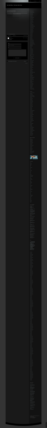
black (30, 165)
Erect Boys (31, 108)
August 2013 (31, 342)
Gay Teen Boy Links (32, 60)
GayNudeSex (31, 115)
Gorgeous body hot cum (32, 384)
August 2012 (31, 354)
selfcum (31, 186)
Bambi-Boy (31, 97)
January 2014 (31, 337)
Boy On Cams (31, 104)
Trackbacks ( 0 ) (14, 35)
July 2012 (31, 355)
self (30, 184)
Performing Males (31, 123)
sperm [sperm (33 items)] (33, 248)
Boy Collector (31, 102)
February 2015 (31, 324)
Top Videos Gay (31, 131)
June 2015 (31, 320)
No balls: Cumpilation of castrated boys (32, 220)
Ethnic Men (31, 109)
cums (19, 11)
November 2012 (31, 351)
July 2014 (31, 331)
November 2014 (31, 327)
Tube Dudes (31, 132)
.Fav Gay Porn (31, 16)
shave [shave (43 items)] (31, 248)
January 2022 (31, 262)
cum (16, 11)
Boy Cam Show (31, 101)
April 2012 (31, 358)
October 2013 (31, 340)
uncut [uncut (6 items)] (33, 249)
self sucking (31, 185)
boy (13, 11)
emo (30, 173)
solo (30, 187)
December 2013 (31, 338)
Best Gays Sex (31, 98)
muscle (30, 183)
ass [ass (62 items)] (30, 241)
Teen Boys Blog (31, 128)
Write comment (25, 35)
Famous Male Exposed (32, 110)
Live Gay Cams (31, 69)
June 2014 (31, 332)
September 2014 (31, 329)
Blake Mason (31, 141)
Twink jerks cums (31, 390)
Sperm (22, 11)
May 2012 (31, 357)
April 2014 (31, 334)
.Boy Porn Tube (31, 13)
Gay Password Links (32, 58)
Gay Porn (31, 59)
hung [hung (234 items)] (31, 246)
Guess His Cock (31, 118)
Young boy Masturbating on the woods (32, 231)
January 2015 (31, 325)
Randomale (31, 124)
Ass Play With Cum (32, 403)
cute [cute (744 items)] (31, 244)
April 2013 (31, 346)
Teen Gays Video (31, 129)
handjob (31, 178)
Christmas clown (33, 216)
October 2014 (31, 328)
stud (30, 190)
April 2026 (31, 253)
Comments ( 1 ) (9, 35)
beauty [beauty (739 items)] (33, 241)
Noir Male (31, 74)
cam (30, 168)
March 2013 (31, 347)
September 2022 (31, 260)
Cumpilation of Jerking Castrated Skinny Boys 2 (32, 226)
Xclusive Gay (31, 135)
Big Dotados (31, 99)
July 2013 (31, 343)
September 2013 (31, 341)
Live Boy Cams (31, 383)
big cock (31, 163)
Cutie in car (25, 61)
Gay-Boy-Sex (31, 63)
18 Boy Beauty (31, 94)
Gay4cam (31, 210)
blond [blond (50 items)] (31, 242)
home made (31, 179)
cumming (18, 11)
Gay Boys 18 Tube (32, 56)
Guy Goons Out (31, 389)
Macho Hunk (31, 121)
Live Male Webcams (32, 120)
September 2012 (31, 353)
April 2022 (31, 261)
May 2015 (31, 321)
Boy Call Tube (31, 100)
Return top (26, 63)
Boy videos (15, 11)
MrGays (31, 122)
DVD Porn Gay (31, 106)
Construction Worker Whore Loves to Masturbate (32, 400)
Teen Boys (31, 191)
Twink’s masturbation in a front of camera (12, 61)
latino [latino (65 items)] (33, 246)
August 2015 (31, 318)
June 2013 (31, 344)
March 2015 (31, 323)
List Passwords (31, 119)
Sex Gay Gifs (31, 126)
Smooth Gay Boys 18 (32, 127)
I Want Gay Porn (31, 67)
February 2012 (31, 360)
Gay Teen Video (31, 61)
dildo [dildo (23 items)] (33, 244)
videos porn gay (31, 134)
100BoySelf (31, 93)
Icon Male (31, 68)
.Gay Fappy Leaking (32, 17)
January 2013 (31, 349)
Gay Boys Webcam (32, 114)
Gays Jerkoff (31, 117)
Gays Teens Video (31, 65)
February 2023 (31, 259)
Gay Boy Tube (31, 113)
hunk (30, 180)
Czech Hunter (31, 143)
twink (30, 194)
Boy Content (31, 103)
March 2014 (31, 335)
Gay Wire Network (31, 62)
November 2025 (31, 254)
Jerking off (31, 182)
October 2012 (31, 352)
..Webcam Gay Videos (32, 12)
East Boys (31, 107)
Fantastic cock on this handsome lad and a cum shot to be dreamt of (32, 388)
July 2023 (31, 258)
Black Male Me (31, 140)
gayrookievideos (31, 116)
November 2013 (31, 339)
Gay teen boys (31, 176)
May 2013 (31, 345)
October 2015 (31, 316)
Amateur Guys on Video (32, 96)
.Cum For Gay (31, 15)
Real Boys (31, 125)
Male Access (31, 70)
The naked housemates (32, 130)
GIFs (30, 177)
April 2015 (31, 322)
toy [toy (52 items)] (30, 249)
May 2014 (31, 333)
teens (30, 192)
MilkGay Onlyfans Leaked (32, 72)
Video (26, 11)
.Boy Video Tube (31, 14)
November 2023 (31, 257)
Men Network (31, 71)
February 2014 (31, 336)
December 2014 (31, 326)
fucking (30, 174)
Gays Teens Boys (31, 64)
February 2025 (31, 255)
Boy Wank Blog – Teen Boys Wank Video (14, 5)
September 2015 (31, 317)
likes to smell (33, 217)
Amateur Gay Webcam (32, 95)
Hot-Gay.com (31, 66)
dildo (30, 172)
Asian (30, 162)
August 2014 (31, 330)
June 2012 (31, 356)
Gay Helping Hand (31, 409)
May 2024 (31, 256)
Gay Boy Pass (31, 112)
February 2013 (31, 348)
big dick (30, 164)
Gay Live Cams (31, 57)
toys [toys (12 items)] (31, 249)
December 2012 (31, 350)
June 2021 (31, 264)
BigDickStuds (31, 139)
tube (23, 11)
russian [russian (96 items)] (31, 247)
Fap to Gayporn (31, 111)
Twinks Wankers (31, 133)
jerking (30, 181)
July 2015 (31, 319)
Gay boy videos (31, 175)
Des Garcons (31, 105)
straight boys (31, 189)
